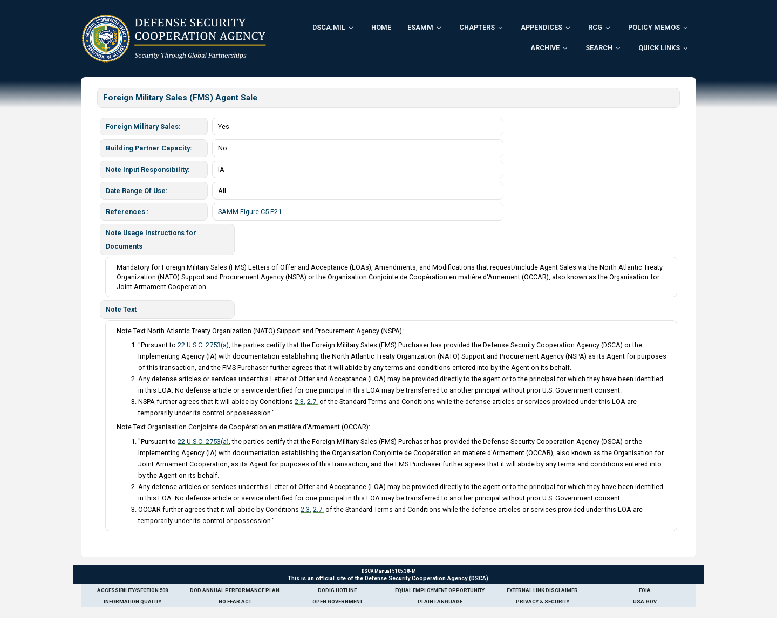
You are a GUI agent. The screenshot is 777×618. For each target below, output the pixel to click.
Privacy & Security (542, 602)
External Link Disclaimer (542, 590)
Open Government (337, 602)
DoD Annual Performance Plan (235, 590)
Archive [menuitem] (545, 48)
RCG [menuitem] (595, 27)
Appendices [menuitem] (541, 27)
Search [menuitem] (598, 48)
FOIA (645, 590)
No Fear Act (235, 602)
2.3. (300, 401)
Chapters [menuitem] (477, 27)
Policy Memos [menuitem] (654, 27)
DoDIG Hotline (337, 590)
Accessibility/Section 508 (132, 590)
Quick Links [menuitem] (659, 48)
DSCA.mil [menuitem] (328, 27)
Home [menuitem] (381, 27)
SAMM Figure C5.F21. (250, 212)
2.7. (312, 401)
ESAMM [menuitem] (420, 27)
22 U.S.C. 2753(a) (203, 345)
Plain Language (440, 602)
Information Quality (132, 602)
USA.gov (645, 602)
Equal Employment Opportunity (440, 590)
